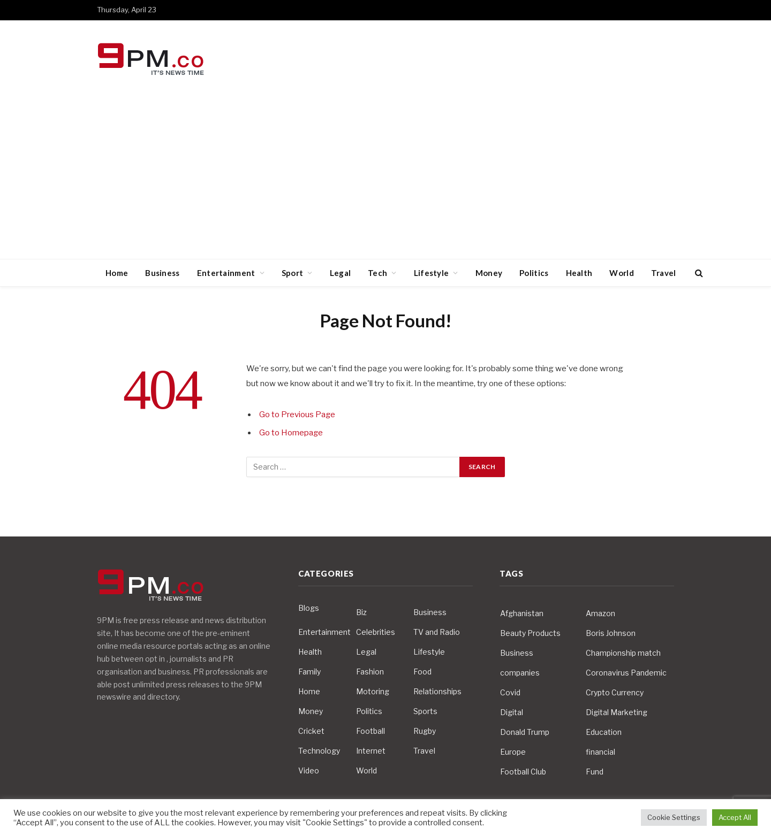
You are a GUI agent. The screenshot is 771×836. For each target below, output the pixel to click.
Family (309, 671)
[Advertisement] (385, 179)
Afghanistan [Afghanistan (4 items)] (521, 613)
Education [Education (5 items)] (604, 732)
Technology (319, 750)
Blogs (308, 607)
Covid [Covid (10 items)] (510, 692)
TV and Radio (436, 631)
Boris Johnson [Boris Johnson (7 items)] (611, 633)
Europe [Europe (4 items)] (513, 751)
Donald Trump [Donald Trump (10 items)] (524, 732)
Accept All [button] (735, 817)
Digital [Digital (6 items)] (511, 712)
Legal (340, 273)
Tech (377, 273)
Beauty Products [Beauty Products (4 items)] (530, 633)
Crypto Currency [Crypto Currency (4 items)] (615, 692)
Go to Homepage (291, 433)
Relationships (437, 691)
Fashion (370, 671)
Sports (425, 711)
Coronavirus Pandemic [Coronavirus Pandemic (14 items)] (626, 672)
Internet (371, 750)
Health (579, 273)
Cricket (311, 730)
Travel (663, 273)
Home (116, 273)
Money (489, 273)
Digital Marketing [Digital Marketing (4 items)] (616, 712)
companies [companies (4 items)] (520, 672)
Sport (293, 273)
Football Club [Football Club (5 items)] (523, 771)
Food (422, 671)
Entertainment (226, 273)
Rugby (424, 730)
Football (370, 730)
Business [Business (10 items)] (516, 652)
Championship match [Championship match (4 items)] (623, 652)
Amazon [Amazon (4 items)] (600, 613)
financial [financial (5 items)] (600, 751)
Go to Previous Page (297, 414)
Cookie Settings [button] (673, 817)
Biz (361, 612)
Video (308, 770)
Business (162, 273)
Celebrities (375, 631)
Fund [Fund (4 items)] (594, 771)
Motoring (372, 691)
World (621, 273)
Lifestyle (431, 273)
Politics (533, 273)
